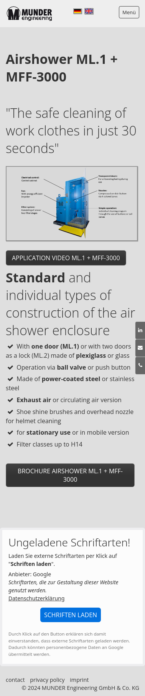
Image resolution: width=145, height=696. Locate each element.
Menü (129, 12)
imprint (79, 679)
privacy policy (47, 679)
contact (15, 679)
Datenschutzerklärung (36, 598)
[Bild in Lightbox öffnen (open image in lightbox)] (72, 203)
